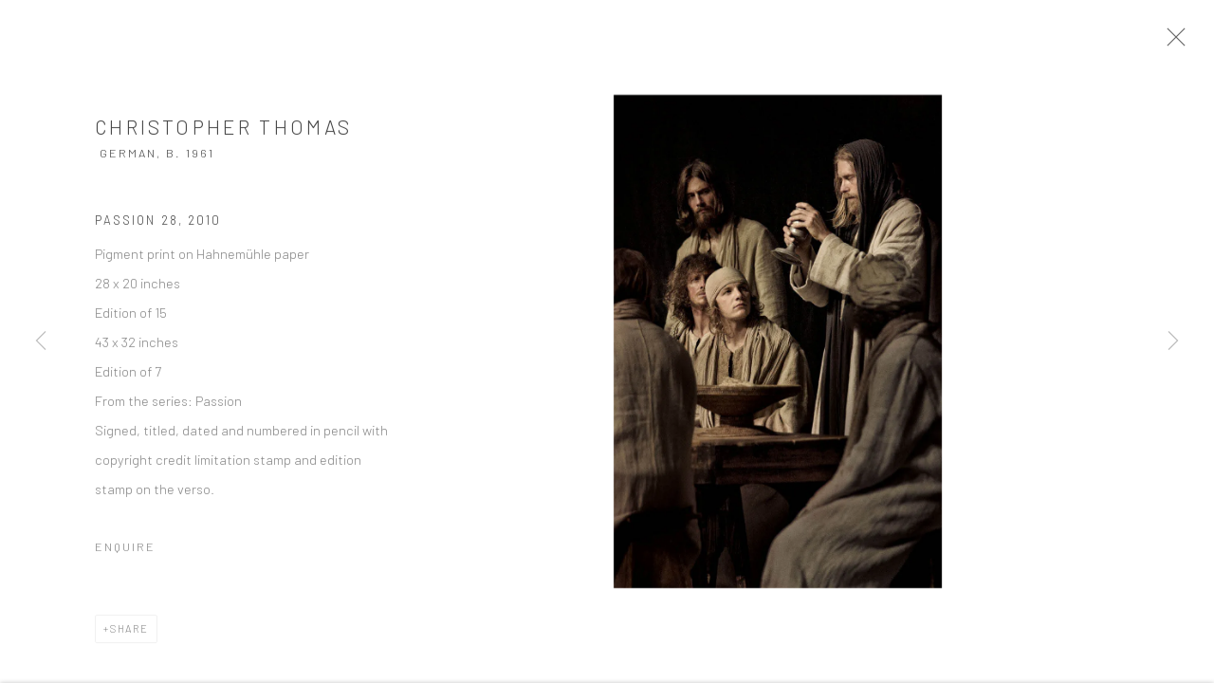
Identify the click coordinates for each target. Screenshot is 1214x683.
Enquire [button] (125, 556)
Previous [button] (41, 341)
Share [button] (129, 639)
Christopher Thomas (223, 138)
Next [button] (1173, 341)
